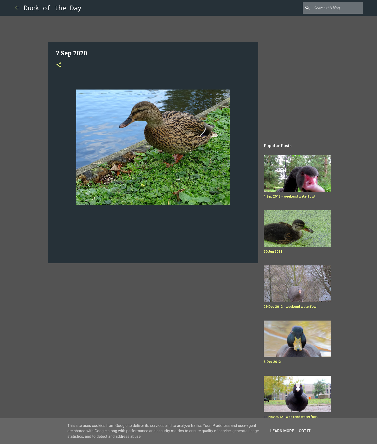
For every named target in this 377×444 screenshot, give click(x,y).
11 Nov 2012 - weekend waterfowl (291, 417)
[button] (59, 65)
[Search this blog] (337, 8)
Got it (304, 431)
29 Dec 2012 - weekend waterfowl (290, 307)
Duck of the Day (53, 8)
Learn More (282, 431)
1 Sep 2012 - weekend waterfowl (289, 196)
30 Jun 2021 (273, 251)
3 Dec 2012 (272, 362)
